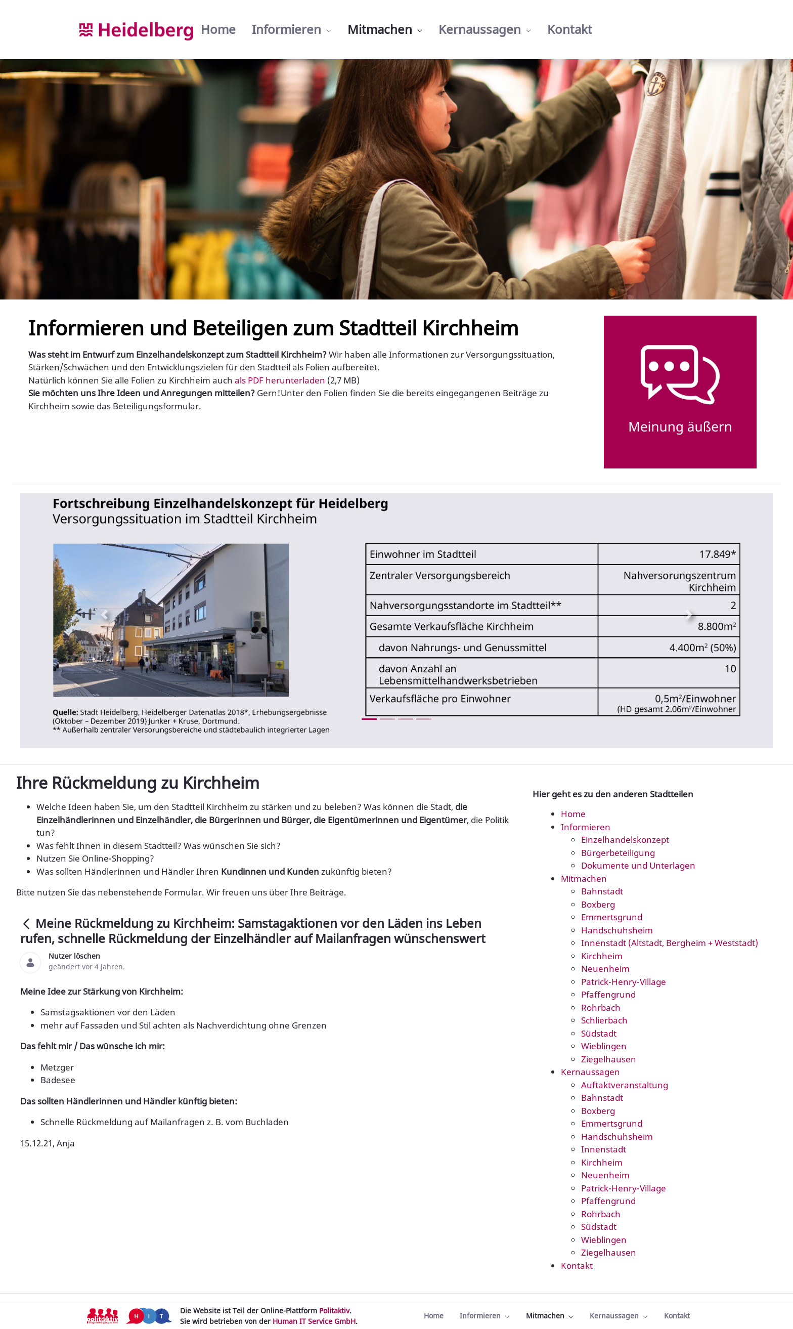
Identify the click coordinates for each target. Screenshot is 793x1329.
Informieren (585, 827)
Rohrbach (601, 1007)
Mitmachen (584, 878)
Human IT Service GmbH (314, 1321)
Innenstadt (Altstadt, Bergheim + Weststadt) (669, 943)
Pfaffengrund (608, 994)
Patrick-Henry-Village (623, 982)
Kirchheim (602, 956)
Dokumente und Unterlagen (638, 865)
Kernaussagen (590, 1072)
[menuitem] (218, 29)
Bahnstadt (602, 891)
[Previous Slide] (104, 614)
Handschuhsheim (617, 930)
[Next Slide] (688, 614)
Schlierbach (604, 1020)
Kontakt (577, 1265)
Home (573, 814)
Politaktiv (334, 1310)
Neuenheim (605, 968)
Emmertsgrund (611, 917)
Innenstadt (603, 1149)
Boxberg (598, 904)
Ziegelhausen (608, 1059)
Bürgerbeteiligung (618, 853)
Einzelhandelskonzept (625, 839)
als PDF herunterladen (279, 380)
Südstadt (598, 1033)
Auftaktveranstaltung (624, 1085)
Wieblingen (604, 1046)
